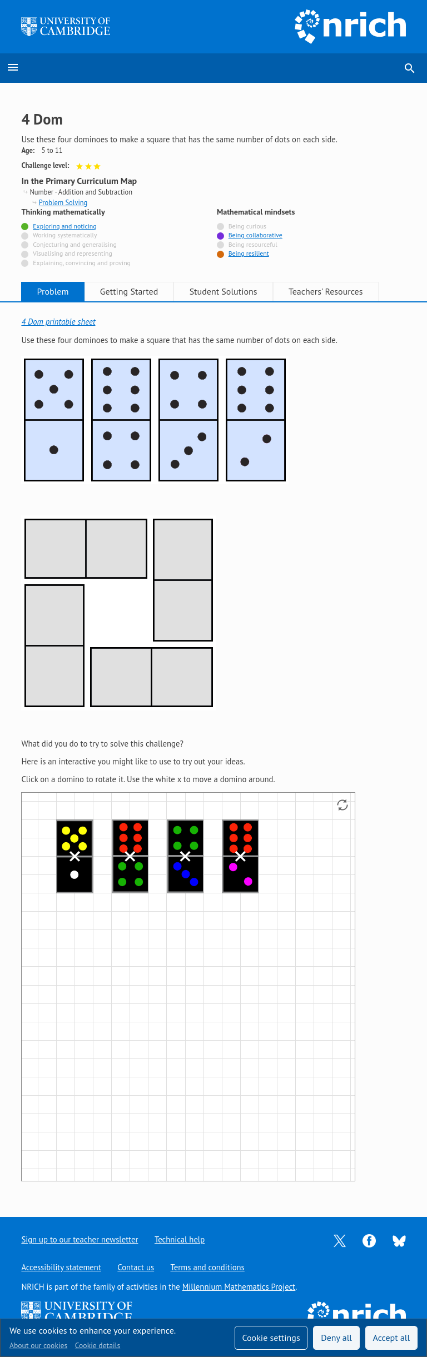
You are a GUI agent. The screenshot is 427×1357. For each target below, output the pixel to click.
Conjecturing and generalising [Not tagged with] (74, 244)
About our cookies (38, 1345)
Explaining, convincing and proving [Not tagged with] (82, 263)
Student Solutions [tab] (223, 291)
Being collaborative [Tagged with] (255, 235)
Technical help (180, 1239)
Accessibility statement (61, 1267)
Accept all (391, 1337)
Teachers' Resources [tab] (326, 291)
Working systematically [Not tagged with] (65, 235)
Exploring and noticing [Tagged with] (64, 226)
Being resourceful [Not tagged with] (253, 244)
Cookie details (97, 1345)
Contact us (135, 1267)
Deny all (336, 1337)
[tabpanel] (213, 750)
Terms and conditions (208, 1267)
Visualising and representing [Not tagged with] (72, 253)
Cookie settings (271, 1337)
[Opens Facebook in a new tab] (369, 1240)
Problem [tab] (53, 291)
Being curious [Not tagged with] (247, 226)
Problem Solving (63, 202)
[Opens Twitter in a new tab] (339, 1240)
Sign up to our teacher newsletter (79, 1239)
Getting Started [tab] (129, 291)
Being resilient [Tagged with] (249, 253)
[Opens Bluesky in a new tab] (399, 1240)
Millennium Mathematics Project (239, 1286)
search (409, 68)
